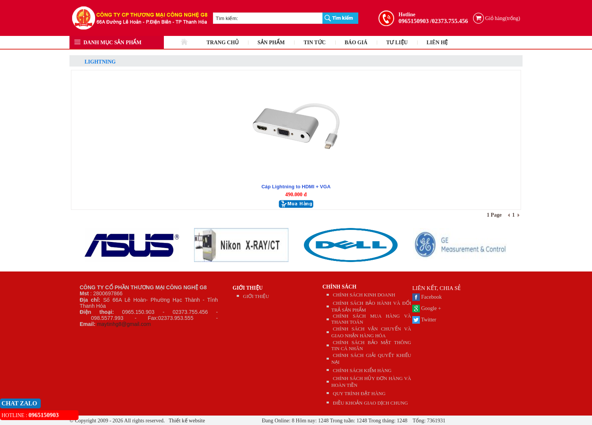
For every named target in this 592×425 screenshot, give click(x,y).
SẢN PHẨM (271, 42)
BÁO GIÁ (356, 42)
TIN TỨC (315, 42)
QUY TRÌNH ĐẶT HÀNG (359, 393)
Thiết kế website (186, 420)
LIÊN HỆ (437, 42)
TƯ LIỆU (397, 42)
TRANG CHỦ (223, 42)
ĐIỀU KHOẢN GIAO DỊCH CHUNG (370, 403)
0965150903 (414, 21)
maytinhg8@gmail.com (124, 324)
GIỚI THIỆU (248, 288)
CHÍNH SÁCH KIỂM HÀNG (362, 370)
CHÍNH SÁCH (339, 287)
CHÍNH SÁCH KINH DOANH (364, 295)
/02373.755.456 (449, 21)
